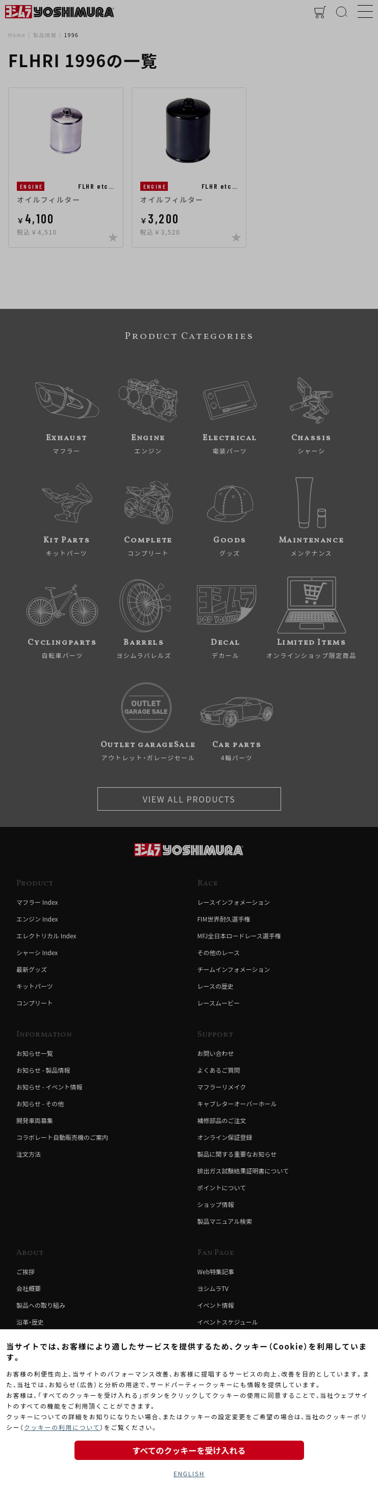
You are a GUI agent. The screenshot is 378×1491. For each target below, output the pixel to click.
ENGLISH (189, 1473)
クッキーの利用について (62, 1427)
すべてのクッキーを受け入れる (188, 1450)
